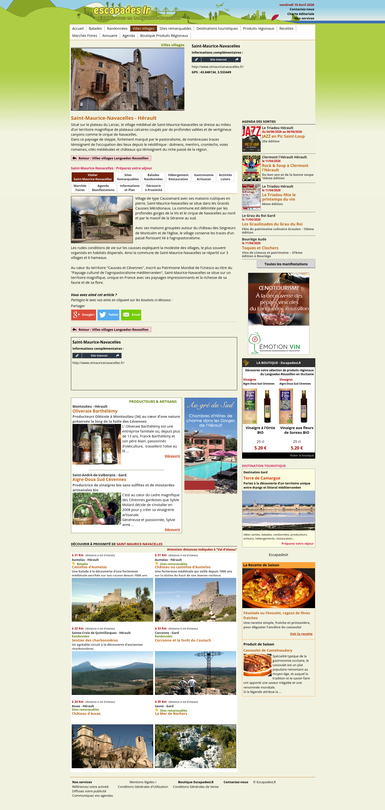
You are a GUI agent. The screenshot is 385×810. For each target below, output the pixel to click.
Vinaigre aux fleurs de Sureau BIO (296, 430)
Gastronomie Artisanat (203, 177)
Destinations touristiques (217, 28)
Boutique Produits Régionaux (164, 35)
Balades (95, 28)
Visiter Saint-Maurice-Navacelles (93, 177)
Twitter (108, 315)
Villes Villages (143, 28)
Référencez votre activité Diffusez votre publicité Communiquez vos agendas (92, 788)
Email (131, 315)
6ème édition (272, 204)
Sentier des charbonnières (95, 640)
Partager (78, 305)
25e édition (271, 141)
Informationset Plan (129, 188)
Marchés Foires (84, 35)
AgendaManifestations (103, 188)
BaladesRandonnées (153, 177)
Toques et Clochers (260, 248)
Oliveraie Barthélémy (95, 411)
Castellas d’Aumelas (89, 567)
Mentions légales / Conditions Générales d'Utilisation (143, 784)
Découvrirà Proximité (153, 188)
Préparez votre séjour (297, 543)
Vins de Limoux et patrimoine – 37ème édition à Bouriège (272, 254)
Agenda (129, 35)
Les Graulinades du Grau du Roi (272, 224)
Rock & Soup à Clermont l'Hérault (285, 167)
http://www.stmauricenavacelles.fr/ (218, 66)
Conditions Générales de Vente (196, 784)
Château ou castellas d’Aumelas (183, 567)
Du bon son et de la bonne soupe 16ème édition (288, 176)
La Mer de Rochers (171, 713)
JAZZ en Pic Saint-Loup (283, 136)
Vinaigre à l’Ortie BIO (260, 430)
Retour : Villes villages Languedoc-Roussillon (114, 158)
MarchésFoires (80, 188)
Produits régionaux (258, 28)
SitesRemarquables (128, 177)
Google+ (83, 315)
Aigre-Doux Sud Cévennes (99, 479)
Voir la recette (301, 633)
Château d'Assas (86, 713)
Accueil (78, 28)
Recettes (286, 28)
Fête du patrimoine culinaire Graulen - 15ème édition (278, 231)
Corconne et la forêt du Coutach (183, 640)
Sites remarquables (176, 28)
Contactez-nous (302, 9)
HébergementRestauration (178, 177)
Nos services (304, 18)
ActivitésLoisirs (225, 177)
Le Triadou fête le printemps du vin (279, 197)
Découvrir (172, 456)
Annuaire (109, 35)
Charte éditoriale (300, 14)
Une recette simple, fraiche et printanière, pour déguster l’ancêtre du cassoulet (277, 624)
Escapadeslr (279, 554)
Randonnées (117, 28)
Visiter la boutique (302, 455)
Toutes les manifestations (286, 264)
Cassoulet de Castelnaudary (268, 650)
